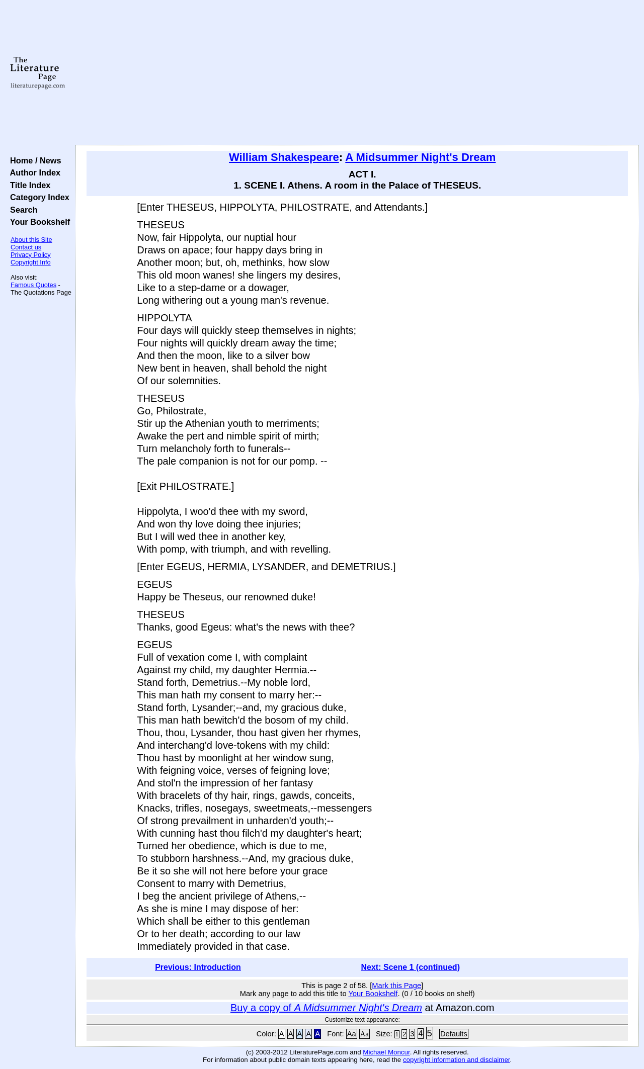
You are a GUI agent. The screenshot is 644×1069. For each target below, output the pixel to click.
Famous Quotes (33, 285)
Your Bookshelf (38, 221)
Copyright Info (31, 262)
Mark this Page (396, 986)
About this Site (31, 239)
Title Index (28, 185)
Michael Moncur (386, 1052)
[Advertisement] (357, 73)
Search (21, 209)
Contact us (26, 247)
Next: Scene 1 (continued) (410, 967)
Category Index (37, 197)
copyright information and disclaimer (456, 1059)
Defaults (453, 1034)
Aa (351, 1034)
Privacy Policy (31, 254)
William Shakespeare (284, 157)
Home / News (33, 160)
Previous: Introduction (198, 967)
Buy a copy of (326, 1007)
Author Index (33, 172)
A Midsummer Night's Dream (420, 157)
